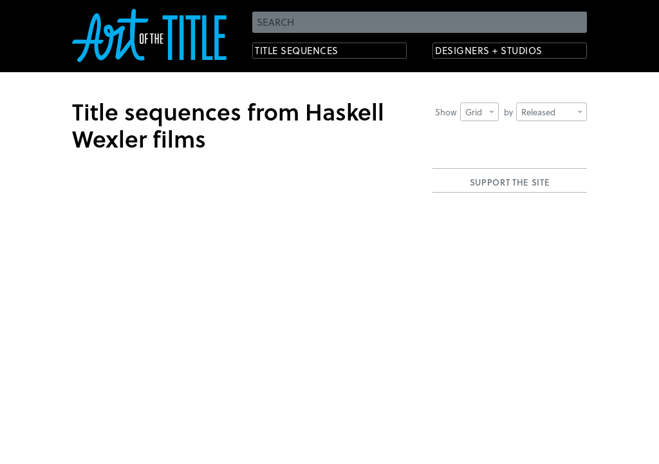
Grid (479, 112)
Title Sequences (306, 51)
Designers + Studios (501, 51)
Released (551, 112)
